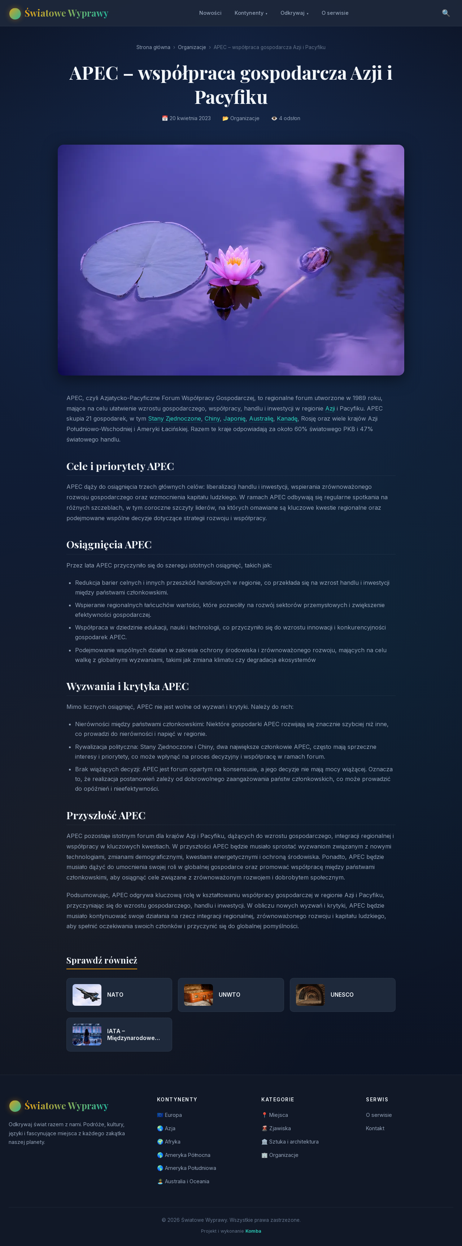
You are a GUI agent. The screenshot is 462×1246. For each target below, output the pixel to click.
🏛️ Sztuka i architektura (290, 1141)
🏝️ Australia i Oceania (183, 1181)
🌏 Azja (166, 1128)
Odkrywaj (294, 13)
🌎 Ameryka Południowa (186, 1168)
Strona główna (153, 47)
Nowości (210, 13)
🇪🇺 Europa (169, 1115)
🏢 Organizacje (279, 1155)
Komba (253, 1231)
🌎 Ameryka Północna (183, 1155)
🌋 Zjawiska (276, 1128)
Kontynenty (251, 13)
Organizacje (192, 47)
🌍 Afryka (168, 1141)
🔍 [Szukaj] (446, 13)
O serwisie (335, 13)
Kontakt (375, 1128)
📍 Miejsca (274, 1115)
